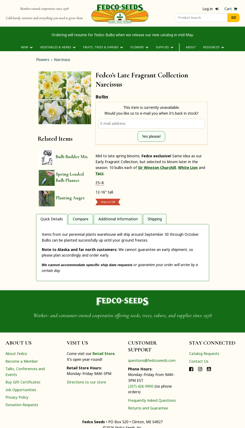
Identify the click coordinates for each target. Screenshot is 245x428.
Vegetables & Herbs (58, 47)
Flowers (139, 47)
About (191, 47)
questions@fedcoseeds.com (152, 352)
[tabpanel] (122, 248)
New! (27, 47)
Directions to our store (86, 373)
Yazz (99, 173)
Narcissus (62, 59)
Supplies (164, 47)
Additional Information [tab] (118, 218)
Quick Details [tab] (51, 218)
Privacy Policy (16, 389)
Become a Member (21, 353)
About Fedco (16, 345)
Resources (213, 47)
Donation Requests (21, 396)
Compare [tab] (80, 218)
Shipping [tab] (155, 218)
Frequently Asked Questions (152, 392)
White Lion (188, 167)
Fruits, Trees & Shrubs (103, 47)
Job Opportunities (20, 381)
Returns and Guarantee (148, 399)
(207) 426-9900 (140, 378)
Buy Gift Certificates (22, 373)
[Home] (120, 13)
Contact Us (198, 353)
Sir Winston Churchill (157, 167)
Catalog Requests (204, 345)
